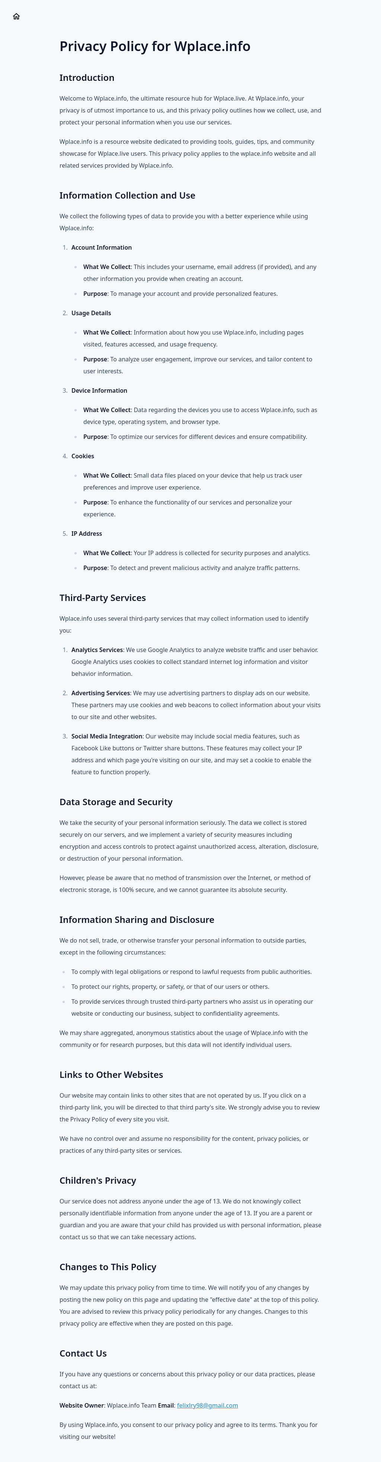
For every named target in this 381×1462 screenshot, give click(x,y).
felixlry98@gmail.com (207, 1405)
